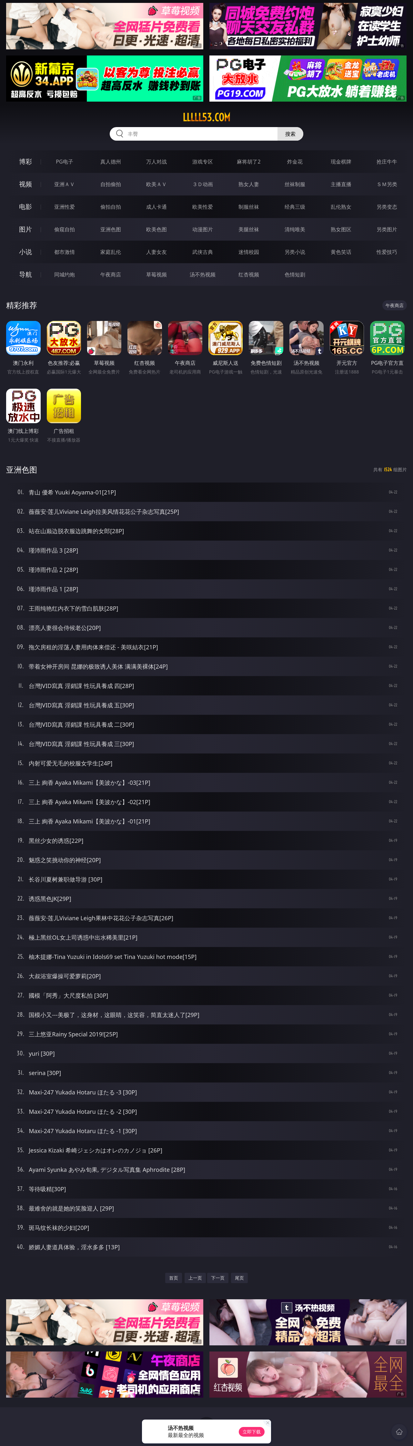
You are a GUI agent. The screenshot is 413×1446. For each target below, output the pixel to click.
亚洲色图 (110, 229)
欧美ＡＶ (156, 184)
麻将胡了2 (248, 161)
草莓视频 (156, 274)
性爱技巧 (387, 251)
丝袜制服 (295, 184)
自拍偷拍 (110, 184)
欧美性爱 (202, 206)
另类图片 (387, 229)
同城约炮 (64, 274)
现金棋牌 (341, 161)
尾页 (239, 1278)
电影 (25, 206)
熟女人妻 (248, 184)
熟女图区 (341, 229)
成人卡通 (156, 206)
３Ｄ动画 (202, 184)
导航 (25, 274)
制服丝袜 (248, 206)
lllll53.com (206, 117)
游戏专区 (202, 161)
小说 (25, 251)
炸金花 (295, 161)
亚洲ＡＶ (64, 184)
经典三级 (295, 206)
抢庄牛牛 (387, 161)
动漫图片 (202, 229)
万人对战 (156, 161)
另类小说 (295, 251)
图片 (25, 229)
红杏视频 (248, 274)
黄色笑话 (341, 251)
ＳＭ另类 (387, 184)
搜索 (290, 133)
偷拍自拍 (110, 206)
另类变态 (387, 206)
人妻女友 (156, 251)
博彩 (25, 161)
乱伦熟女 (341, 206)
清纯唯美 (295, 229)
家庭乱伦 (110, 251)
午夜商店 (110, 274)
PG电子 (64, 161)
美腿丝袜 (248, 229)
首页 (173, 1278)
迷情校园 (248, 251)
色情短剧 (295, 274)
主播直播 (341, 184)
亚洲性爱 (64, 206)
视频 (25, 184)
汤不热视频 (203, 274)
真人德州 (110, 161)
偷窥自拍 (64, 229)
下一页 (218, 1278)
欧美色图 (156, 229)
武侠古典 (202, 251)
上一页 (195, 1278)
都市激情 (64, 251)
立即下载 (252, 1432)
